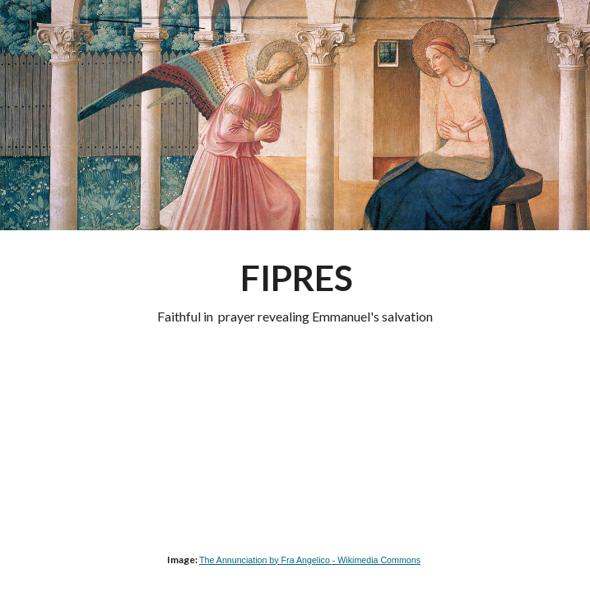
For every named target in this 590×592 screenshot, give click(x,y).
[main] (295, 290)
